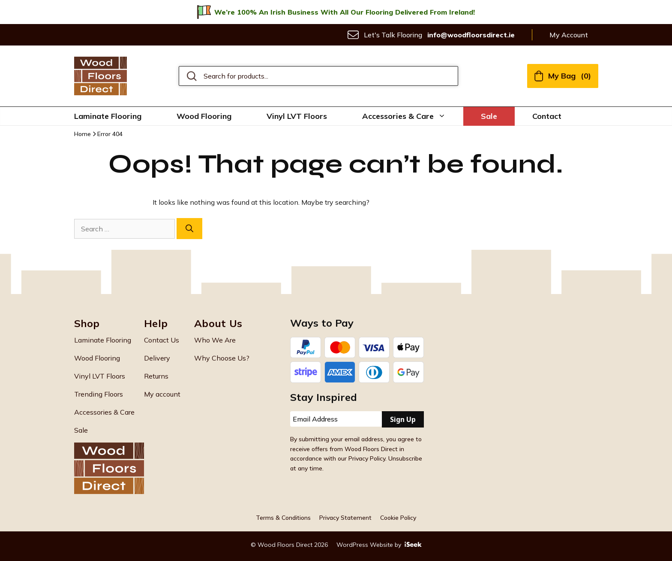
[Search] (189, 228)
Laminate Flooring (107, 116)
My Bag (562, 76)
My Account (568, 34)
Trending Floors (98, 394)
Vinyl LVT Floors (297, 116)
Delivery (157, 358)
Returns (156, 376)
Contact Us (161, 340)
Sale (489, 116)
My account (162, 394)
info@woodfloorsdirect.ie (471, 34)
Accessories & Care (412, 116)
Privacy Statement (345, 518)
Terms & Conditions (283, 518)
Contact (546, 116)
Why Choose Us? (221, 358)
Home (82, 134)
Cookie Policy (398, 518)
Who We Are (215, 340)
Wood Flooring (204, 116)
